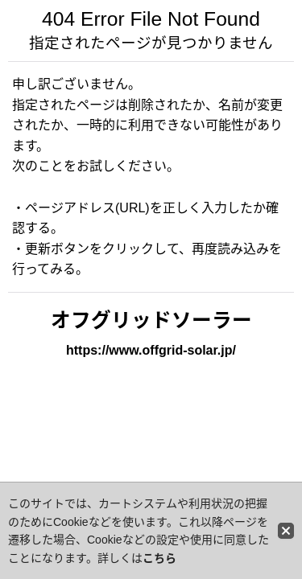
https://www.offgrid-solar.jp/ (151, 350)
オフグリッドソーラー (151, 320)
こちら (159, 558)
